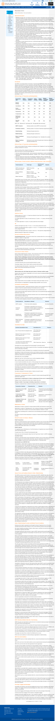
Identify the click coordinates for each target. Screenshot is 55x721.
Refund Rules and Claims (8, 713)
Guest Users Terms (7, 711)
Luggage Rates (20, 710)
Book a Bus (19, 708)
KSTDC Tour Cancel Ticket (27, 7)
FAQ (5, 714)
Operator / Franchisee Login (9, 708)
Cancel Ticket (17, 7)
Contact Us (19, 714)
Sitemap (19, 713)
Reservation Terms (7, 710)
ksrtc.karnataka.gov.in (32, 712)
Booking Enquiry (9, 7)
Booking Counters (21, 711)
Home (4, 7)
